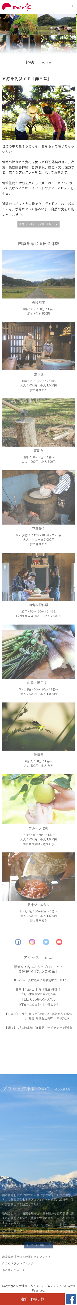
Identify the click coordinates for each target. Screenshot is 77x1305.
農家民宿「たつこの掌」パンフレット (26, 1271)
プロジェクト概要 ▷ (38, 1258)
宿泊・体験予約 (32, 1299)
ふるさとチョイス (13, 1284)
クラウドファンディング (17, 1278)
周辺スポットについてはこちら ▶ (38, 224)
